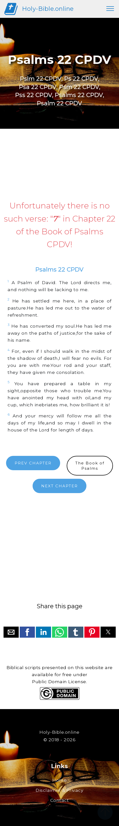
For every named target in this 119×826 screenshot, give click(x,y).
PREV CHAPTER (33, 463)
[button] (11, 632)
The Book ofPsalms (89, 466)
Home (59, 780)
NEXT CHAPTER (59, 486)
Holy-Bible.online (48, 8)
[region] (59, 165)
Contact (59, 800)
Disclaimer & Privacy (59, 790)
